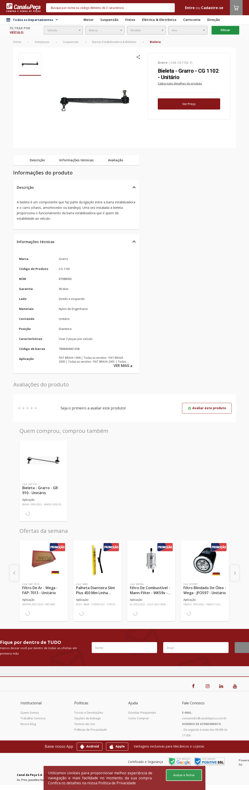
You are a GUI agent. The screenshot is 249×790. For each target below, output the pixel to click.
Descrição (25, 187)
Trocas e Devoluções (88, 712)
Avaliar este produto (207, 408)
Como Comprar (138, 718)
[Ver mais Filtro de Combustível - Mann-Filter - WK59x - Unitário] (151, 560)
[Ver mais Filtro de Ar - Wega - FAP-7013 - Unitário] (43, 560)
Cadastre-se (212, 7)
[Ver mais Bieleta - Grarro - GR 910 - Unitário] (43, 460)
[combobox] (63, 30)
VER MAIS (123, 366)
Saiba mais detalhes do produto (180, 83)
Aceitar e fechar (184, 775)
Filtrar (225, 30)
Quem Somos (29, 712)
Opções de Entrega (87, 718)
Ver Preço (189, 104)
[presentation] (14, 573)
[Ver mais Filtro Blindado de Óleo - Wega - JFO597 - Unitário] (205, 560)
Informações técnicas (35, 241)
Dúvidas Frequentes (142, 712)
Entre (190, 7)
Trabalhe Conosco (33, 718)
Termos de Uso (84, 724)
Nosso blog (28, 724)
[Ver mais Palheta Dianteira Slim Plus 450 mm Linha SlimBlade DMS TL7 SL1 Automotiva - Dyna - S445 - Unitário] (97, 560)
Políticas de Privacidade (90, 730)
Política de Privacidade (117, 782)
